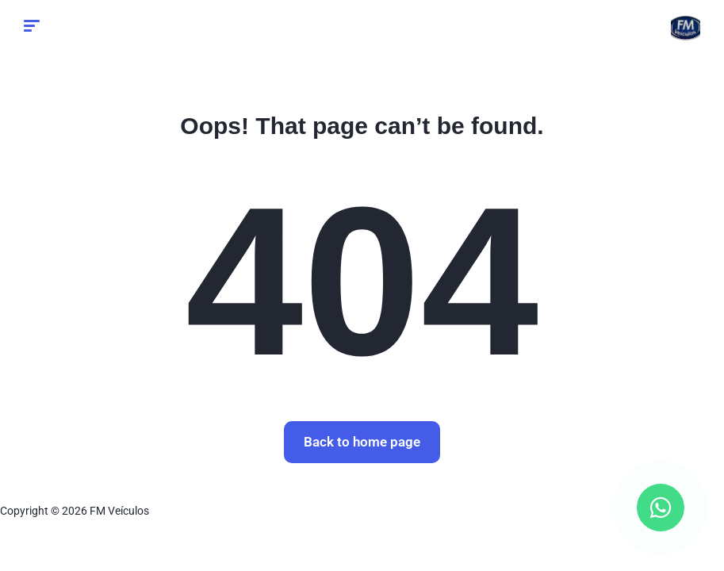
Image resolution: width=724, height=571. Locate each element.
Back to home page (362, 442)
